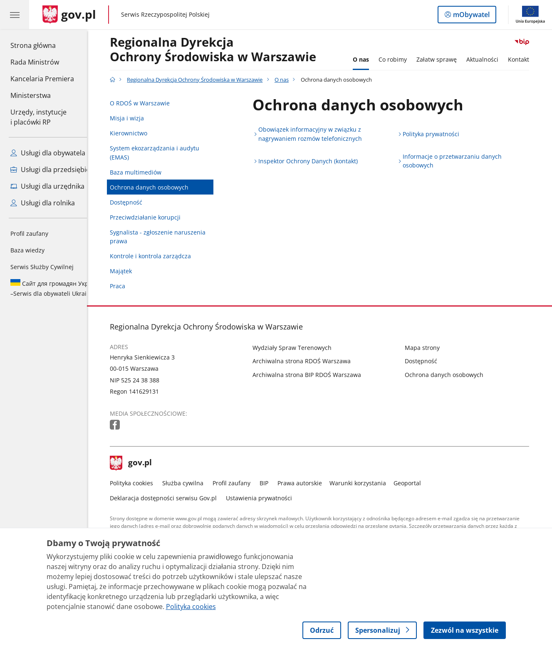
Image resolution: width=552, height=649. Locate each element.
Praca (129, 286)
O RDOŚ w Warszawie (152, 103)
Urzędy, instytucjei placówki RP (38, 117)
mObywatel (470, 16)
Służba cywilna (194, 483)
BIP (276, 483)
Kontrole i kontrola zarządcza (162, 256)
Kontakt (531, 59)
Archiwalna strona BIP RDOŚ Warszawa (319, 375)
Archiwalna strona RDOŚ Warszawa (314, 361)
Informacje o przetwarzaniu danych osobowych (464, 161)
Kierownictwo (140, 133)
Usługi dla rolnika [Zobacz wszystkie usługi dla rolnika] (42, 202)
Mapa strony (434, 348)
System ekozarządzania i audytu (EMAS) (166, 152)
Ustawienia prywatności (271, 498)
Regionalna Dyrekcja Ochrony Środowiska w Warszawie (207, 79)
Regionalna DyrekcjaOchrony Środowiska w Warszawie (225, 50)
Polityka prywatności (443, 134)
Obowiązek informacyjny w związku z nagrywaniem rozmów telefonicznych (322, 133)
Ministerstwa (30, 95)
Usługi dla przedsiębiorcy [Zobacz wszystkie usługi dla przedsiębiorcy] (55, 169)
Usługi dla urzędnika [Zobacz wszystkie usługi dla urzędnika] (47, 186)
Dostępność (138, 202)
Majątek (133, 271)
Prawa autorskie (312, 483)
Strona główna (42, 45)
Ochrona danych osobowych (161, 187)
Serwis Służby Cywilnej (42, 267)
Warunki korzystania (370, 483)
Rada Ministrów (34, 62)
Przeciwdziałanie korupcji (157, 217)
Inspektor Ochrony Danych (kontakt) (320, 161)
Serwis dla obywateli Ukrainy (55, 288)
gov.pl (143, 463)
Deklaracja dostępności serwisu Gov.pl (175, 498)
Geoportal (419, 483)
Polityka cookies (143, 483)
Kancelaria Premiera (42, 78)
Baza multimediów (147, 172)
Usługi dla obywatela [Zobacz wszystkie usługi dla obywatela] (47, 152)
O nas (373, 59)
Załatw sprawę (449, 59)
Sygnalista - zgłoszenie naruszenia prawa (170, 236)
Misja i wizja (139, 118)
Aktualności (495, 59)
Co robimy (405, 59)
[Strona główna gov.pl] (69, 14)
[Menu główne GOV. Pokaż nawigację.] (14, 14)
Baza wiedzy (27, 250)
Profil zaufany (29, 233)
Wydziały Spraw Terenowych (304, 348)
